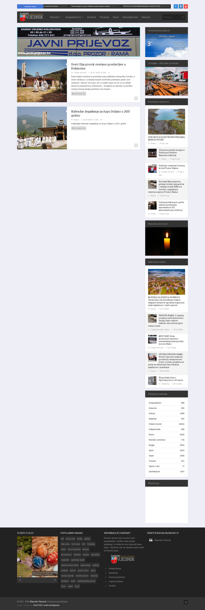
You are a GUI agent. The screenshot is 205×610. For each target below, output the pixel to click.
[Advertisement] (166, 504)
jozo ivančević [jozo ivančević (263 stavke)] (74, 549)
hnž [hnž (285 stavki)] (83, 544)
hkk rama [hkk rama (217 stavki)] (65, 544)
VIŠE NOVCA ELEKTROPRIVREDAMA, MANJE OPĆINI (55, 6)
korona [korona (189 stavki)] (86, 549)
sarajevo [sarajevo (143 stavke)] (65, 581)
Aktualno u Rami (30, 6)
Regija (166, 445)
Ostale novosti (80, 72)
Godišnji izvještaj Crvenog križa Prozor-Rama (172, 166)
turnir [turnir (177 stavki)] (63, 586)
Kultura (91, 17)
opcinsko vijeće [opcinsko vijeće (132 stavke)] (78, 560)
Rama (76, 119)
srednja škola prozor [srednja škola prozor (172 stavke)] (86, 581)
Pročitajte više (78, 94)
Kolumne (166, 408)
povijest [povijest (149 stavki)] (64, 570)
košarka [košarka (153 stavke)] (77, 554)
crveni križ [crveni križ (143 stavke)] (70, 539)
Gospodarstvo (73, 17)
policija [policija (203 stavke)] (96, 565)
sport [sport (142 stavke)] (73, 581)
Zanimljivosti (130, 17)
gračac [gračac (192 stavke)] (87, 539)
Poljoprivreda (157, 329)
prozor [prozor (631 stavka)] (73, 570)
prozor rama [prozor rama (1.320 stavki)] (83, 570)
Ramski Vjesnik (163, 540)
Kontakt (112, 586)
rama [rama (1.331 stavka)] (93, 570)
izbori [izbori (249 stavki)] (63, 549)
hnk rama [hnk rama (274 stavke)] (75, 544)
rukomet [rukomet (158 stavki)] (94, 576)
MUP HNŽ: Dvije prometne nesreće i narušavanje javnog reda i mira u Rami (171, 340)
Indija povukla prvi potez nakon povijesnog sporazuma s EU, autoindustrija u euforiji (171, 206)
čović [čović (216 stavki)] (77, 586)
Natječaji (165, 383)
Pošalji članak (115, 568)
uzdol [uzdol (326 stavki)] (70, 586)
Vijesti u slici (166, 466)
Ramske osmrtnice (166, 440)
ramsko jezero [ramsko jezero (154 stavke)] (82, 576)
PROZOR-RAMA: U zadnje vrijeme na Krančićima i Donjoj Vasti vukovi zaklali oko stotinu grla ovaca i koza (166, 320)
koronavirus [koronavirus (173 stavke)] (66, 554)
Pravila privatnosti (117, 577)
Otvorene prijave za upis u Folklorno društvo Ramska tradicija (171, 152)
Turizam (104, 17)
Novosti (54, 17)
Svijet (153, 213)
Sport (116, 17)
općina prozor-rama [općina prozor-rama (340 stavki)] (69, 565)
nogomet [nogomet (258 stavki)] (65, 560)
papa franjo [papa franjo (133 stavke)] (86, 565)
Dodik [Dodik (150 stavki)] (79, 539)
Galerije (146, 17)
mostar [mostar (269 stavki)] (86, 554)
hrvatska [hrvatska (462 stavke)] (91, 544)
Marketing (113, 573)
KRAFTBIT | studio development (46, 605)
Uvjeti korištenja (116, 581)
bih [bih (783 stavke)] (62, 539)
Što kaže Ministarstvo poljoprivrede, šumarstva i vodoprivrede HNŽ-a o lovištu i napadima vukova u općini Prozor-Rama (166, 186)
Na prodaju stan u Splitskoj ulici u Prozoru (171, 378)
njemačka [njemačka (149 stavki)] (95, 554)
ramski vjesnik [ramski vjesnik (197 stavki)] (67, 576)
